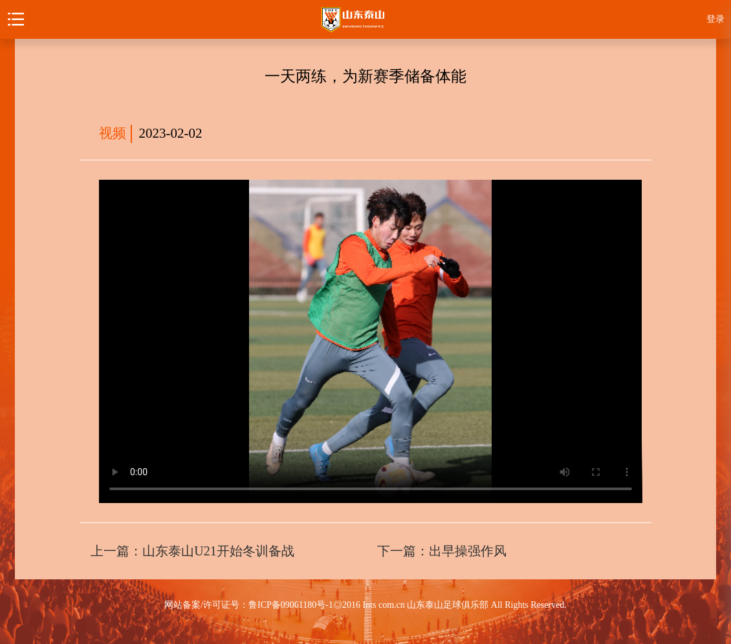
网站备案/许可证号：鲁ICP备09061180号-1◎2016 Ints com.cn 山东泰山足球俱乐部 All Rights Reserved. (365, 605)
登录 (715, 19)
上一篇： (192, 551)
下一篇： (442, 551)
